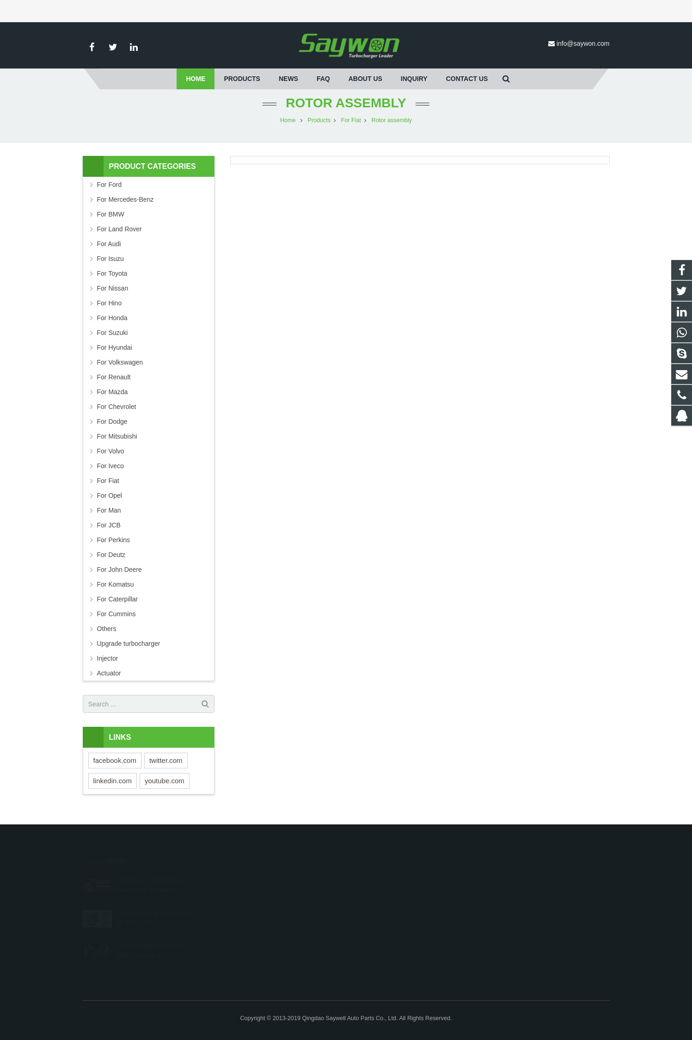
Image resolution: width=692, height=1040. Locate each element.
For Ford (109, 184)
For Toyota (112, 273)
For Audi (109, 244)
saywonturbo (378, 933)
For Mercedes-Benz (125, 199)
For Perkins (113, 540)
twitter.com (166, 760)
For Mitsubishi (117, 436)
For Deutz (111, 554)
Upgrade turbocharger (128, 643)
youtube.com (164, 781)
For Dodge (112, 421)
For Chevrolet (116, 406)
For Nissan (113, 288)
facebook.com (114, 760)
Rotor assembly (346, 103)
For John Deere (119, 569)
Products (319, 120)
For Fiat (351, 120)
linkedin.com (112, 781)
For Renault (114, 377)
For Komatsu (115, 584)
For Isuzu (110, 258)
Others (106, 628)
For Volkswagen (120, 362)
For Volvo (110, 451)
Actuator (109, 673)
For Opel (109, 495)
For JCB (109, 525)
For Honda (112, 318)
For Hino (109, 303)
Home (288, 120)
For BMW (110, 214)
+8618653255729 (385, 893)
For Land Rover (119, 229)
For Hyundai (114, 347)
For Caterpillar (117, 599)
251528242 (377, 879)
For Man (109, 510)
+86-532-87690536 (386, 906)
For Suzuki (112, 332)
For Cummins (116, 614)
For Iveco (110, 466)
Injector (107, 658)
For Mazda (112, 392)
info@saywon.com (583, 43)
